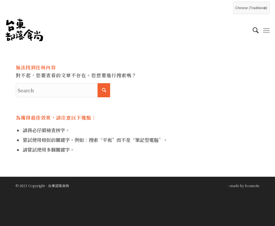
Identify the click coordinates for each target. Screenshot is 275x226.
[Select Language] (251, 8)
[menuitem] (252, 30)
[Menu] (266, 29)
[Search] (252, 30)
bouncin (252, 185)
